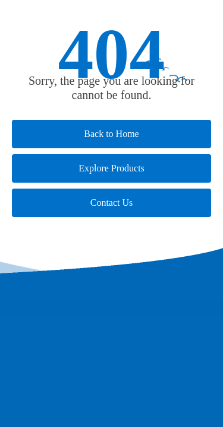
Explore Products (111, 168)
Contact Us (111, 202)
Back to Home (111, 134)
